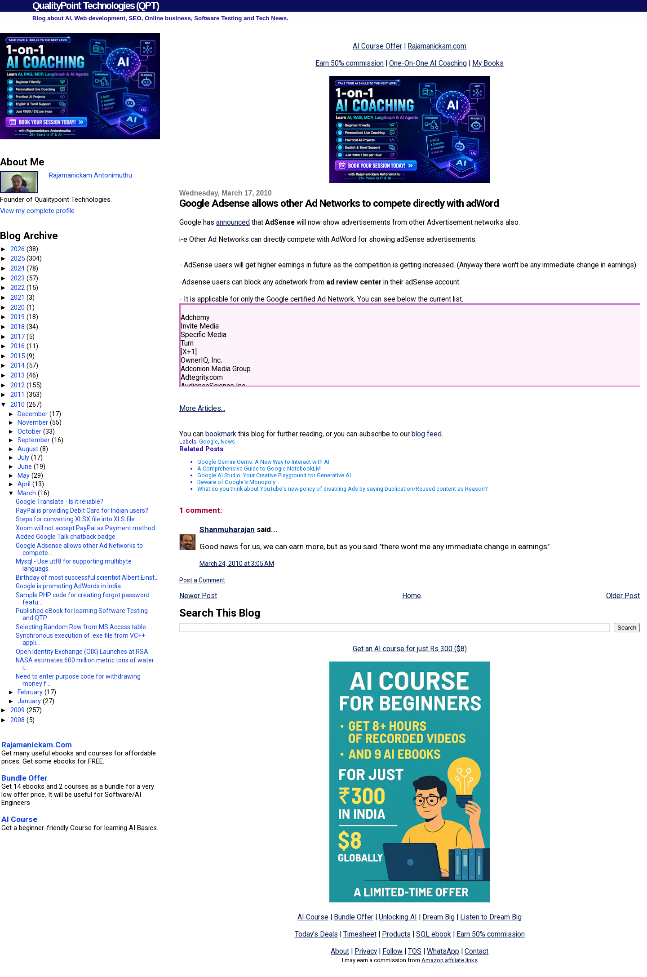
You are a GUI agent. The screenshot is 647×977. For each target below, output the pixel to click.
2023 (18, 278)
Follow (392, 951)
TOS (414, 951)
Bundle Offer (353, 917)
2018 (18, 327)
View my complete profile (37, 211)
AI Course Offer (377, 46)
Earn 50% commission (349, 63)
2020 (18, 307)
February (31, 692)
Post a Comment (202, 580)
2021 (18, 297)
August (29, 449)
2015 (18, 356)
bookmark (220, 434)
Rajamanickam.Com (36, 744)
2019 (18, 317)
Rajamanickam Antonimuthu (90, 175)
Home (411, 595)
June (26, 466)
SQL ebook (433, 934)
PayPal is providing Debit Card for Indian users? (82, 510)
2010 (18, 404)
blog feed (427, 434)
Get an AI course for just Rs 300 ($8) (410, 648)
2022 (18, 288)
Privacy (366, 951)
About (340, 951)
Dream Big (438, 917)
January (30, 701)
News (228, 441)
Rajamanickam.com (437, 46)
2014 (18, 365)
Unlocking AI (398, 917)
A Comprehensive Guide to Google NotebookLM (259, 468)
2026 (18, 249)
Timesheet (360, 934)
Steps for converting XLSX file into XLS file (75, 519)
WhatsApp (443, 951)
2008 (18, 720)
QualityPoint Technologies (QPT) (95, 5)
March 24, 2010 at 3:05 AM (236, 563)
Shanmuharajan (227, 529)
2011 (18, 395)
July (24, 457)
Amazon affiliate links (449, 960)
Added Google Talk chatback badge (65, 536)
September (35, 440)
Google (208, 441)
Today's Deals (316, 934)
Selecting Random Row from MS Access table (81, 627)
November (34, 422)
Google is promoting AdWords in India (68, 586)
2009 (18, 710)
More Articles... (202, 408)
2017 (18, 337)
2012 (18, 385)
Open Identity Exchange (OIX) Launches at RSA (82, 651)
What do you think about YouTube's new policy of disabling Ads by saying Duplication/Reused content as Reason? (342, 488)
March (28, 493)
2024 (18, 268)
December (33, 413)
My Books (488, 63)
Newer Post (198, 595)
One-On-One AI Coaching (428, 63)
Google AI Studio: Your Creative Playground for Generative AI (274, 475)
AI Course (312, 917)
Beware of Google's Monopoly (236, 482)
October (30, 431)
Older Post (623, 595)
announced (233, 222)
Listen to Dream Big (491, 917)
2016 (18, 346)
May (24, 475)
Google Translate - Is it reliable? (59, 501)
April (25, 484)
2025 (18, 258)
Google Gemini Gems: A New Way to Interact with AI (263, 461)
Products (396, 934)
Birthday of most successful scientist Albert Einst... (87, 577)
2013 (18, 375)
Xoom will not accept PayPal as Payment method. (86, 528)
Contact (476, 951)
